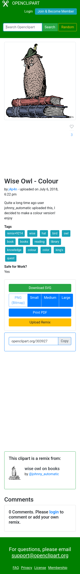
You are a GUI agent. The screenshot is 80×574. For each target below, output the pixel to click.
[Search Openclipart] (22, 27)
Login (28, 11)
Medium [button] (50, 298)
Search (50, 27)
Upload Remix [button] (39, 322)
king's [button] (59, 250)
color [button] (45, 250)
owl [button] (66, 233)
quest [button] (11, 258)
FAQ (16, 568)
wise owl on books (42, 468)
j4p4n (13, 189)
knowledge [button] (14, 250)
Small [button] (34, 298)
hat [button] (44, 233)
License (40, 568)
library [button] (55, 241)
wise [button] (32, 233)
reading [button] (40, 241)
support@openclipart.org (40, 555)
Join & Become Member (56, 11)
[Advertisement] (40, 150)
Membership (57, 568)
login (54, 511)
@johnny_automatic (44, 474)
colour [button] (32, 250)
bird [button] (54, 233)
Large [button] (66, 298)
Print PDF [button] (40, 312)
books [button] (24, 241)
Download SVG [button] (40, 288)
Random (67, 27)
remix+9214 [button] (15, 233)
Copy (64, 341)
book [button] (10, 241)
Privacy (26, 568)
